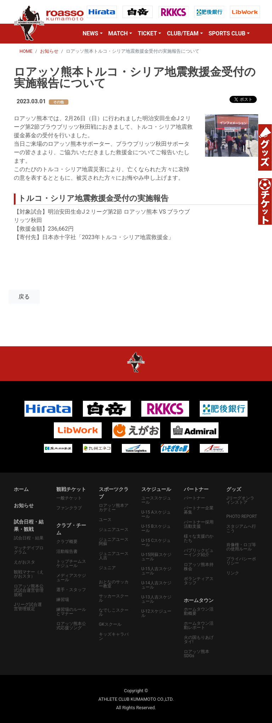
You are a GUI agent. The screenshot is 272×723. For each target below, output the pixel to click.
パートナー (194, 498)
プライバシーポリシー (241, 561)
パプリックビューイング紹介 (199, 552)
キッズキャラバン (114, 636)
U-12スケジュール (156, 613)
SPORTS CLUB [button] (227, 33)
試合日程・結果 (29, 538)
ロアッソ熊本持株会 (199, 566)
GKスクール (110, 624)
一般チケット (69, 498)
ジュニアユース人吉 (114, 555)
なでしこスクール (114, 612)
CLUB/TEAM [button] (182, 33)
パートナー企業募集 (199, 510)
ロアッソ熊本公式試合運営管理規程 (29, 590)
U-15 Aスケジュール (156, 514)
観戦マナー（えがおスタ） (29, 574)
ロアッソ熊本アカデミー (114, 507)
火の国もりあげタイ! (199, 639)
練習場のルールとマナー (71, 611)
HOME (25, 51)
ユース (105, 519)
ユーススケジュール (156, 500)
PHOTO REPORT (241, 516)
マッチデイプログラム (29, 550)
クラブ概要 (67, 541)
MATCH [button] (118, 33)
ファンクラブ (69, 507)
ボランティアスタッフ (199, 580)
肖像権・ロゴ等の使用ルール (241, 546)
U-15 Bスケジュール (156, 528)
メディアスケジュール (71, 577)
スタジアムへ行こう (241, 528)
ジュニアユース (114, 529)
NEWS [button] (90, 33)
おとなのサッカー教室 (114, 584)
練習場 (62, 599)
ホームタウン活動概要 (199, 611)
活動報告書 (67, 551)
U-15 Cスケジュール (156, 542)
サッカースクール (114, 598)
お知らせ (49, 51)
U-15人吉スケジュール (156, 570)
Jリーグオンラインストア (240, 500)
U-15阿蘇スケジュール (156, 556)
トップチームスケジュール (71, 563)
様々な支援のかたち (199, 538)
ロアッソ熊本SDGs (196, 653)
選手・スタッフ (71, 589)
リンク (232, 573)
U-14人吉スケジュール (156, 585)
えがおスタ (24, 562)
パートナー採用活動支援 (199, 524)
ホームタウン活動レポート (199, 625)
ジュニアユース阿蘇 (114, 541)
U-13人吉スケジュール (156, 599)
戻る (24, 296)
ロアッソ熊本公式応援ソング (71, 625)
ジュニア (107, 567)
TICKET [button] (147, 33)
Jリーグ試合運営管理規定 (28, 606)
